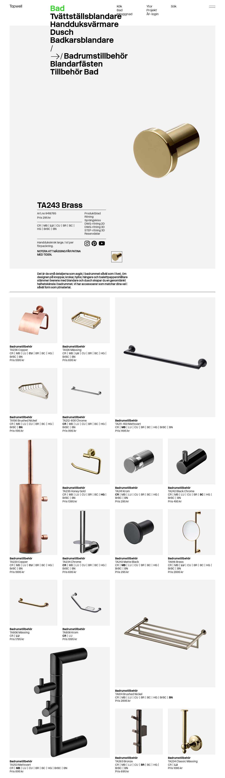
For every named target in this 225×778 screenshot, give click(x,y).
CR (39, 225)
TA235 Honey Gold (74, 491)
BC (71, 225)
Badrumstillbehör (96, 56)
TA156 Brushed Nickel (23, 420)
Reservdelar (92, 233)
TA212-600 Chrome (74, 420)
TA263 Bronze (124, 761)
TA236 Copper (19, 350)
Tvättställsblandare (86, 16)
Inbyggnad (124, 14)
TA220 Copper (19, 561)
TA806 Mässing (19, 632)
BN (55, 229)
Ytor (149, 6)
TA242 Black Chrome (181, 491)
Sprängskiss (93, 220)
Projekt (151, 10)
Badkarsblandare (82, 40)
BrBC (47, 229)
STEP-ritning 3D (95, 230)
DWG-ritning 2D (95, 223)
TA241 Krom (122, 491)
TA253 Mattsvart (20, 764)
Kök (119, 6)
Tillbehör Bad (74, 71)
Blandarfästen (76, 64)
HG (39, 229)
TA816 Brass (176, 561)
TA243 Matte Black (127, 561)
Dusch (62, 32)
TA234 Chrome (71, 561)
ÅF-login (152, 14)
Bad (120, 10)
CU (58, 225)
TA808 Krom (70, 632)
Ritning (89, 216)
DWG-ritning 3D (95, 227)
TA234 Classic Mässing (183, 761)
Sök (173, 6)
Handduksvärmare (84, 24)
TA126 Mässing (71, 350)
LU (52, 225)
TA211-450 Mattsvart (128, 424)
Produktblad (93, 213)
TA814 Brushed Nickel (128, 694)
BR (64, 225)
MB (45, 225)
